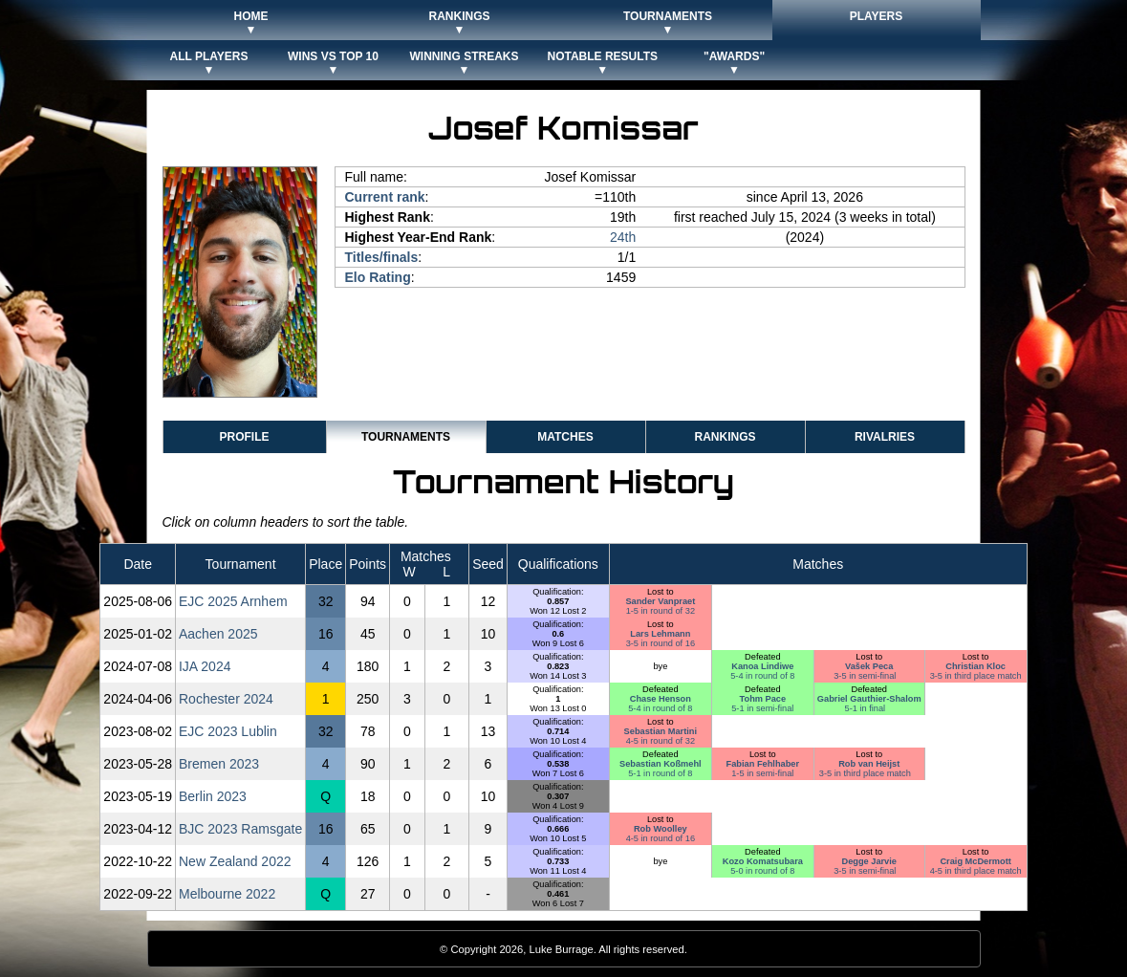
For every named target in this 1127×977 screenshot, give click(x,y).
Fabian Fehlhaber (762, 764)
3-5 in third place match (976, 676)
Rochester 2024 (226, 698)
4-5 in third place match (976, 871)
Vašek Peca (869, 666)
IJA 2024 (205, 666)
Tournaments (405, 437)
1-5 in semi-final (762, 773)
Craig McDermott (975, 861)
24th (623, 237)
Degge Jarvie (869, 861)
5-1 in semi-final (762, 708)
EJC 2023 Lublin (228, 731)
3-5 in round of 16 (660, 643)
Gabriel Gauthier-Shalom (869, 699)
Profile (244, 437)
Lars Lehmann (660, 634)
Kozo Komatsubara (763, 861)
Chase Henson (660, 699)
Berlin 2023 (213, 796)
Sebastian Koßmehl (660, 764)
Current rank (385, 197)
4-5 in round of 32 (660, 741)
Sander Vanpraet (660, 601)
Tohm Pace (763, 699)
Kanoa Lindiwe (762, 666)
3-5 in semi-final (865, 676)
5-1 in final (865, 708)
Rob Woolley (660, 829)
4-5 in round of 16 (660, 838)
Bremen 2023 (219, 763)
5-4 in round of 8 (762, 676)
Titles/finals (382, 257)
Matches (565, 437)
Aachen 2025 (218, 633)
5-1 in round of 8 (660, 773)
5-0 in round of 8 (762, 871)
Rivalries (885, 437)
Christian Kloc (975, 666)
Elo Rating (378, 277)
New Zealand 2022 (235, 861)
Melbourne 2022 (227, 893)
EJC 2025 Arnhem (233, 601)
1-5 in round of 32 (660, 611)
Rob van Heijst (868, 764)
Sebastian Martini (660, 731)
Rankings (724, 437)
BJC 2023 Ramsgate (240, 828)
